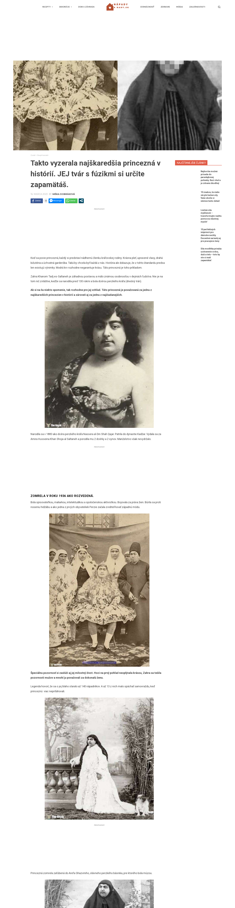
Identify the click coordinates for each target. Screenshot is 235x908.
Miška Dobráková (63, 194)
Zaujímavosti (42, 155)
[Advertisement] (117, 38)
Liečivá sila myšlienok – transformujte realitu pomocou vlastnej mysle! (211, 216)
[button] (219, 7)
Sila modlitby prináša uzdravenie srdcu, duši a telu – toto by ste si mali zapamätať (211, 254)
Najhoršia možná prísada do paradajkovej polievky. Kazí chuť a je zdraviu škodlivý (211, 177)
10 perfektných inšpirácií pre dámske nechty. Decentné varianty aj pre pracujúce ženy (211, 235)
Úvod (33, 155)
